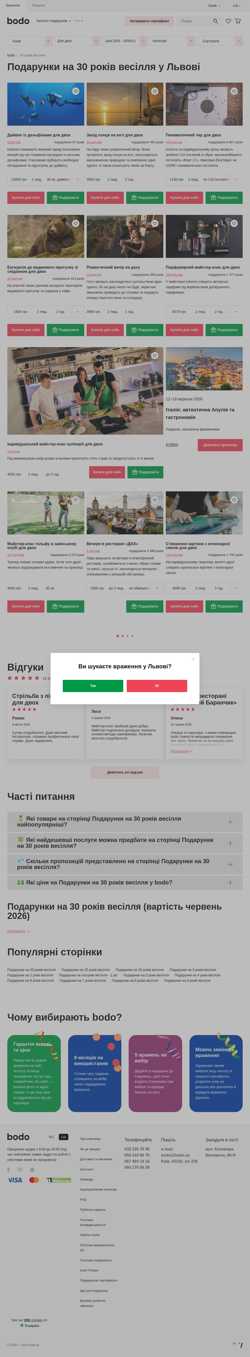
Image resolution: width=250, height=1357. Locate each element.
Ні (157, 686)
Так (93, 686)
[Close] (193, 659)
